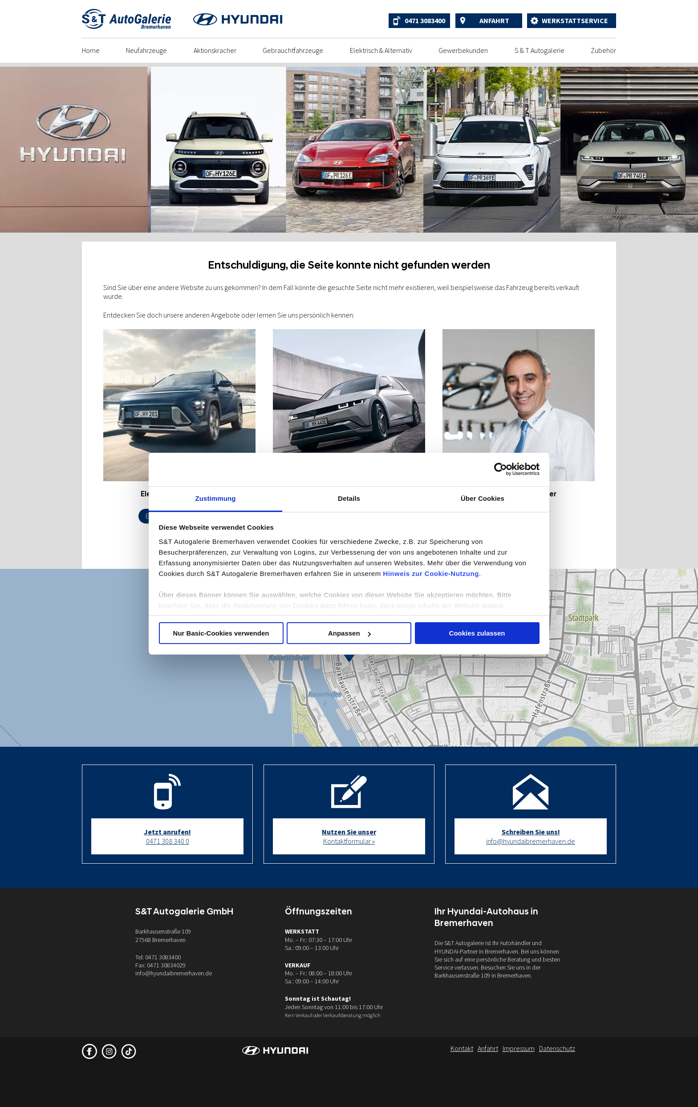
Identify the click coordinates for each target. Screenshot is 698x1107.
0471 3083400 (425, 20)
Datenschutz (557, 1048)
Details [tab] (349, 498)
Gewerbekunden (463, 50)
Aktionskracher (215, 50)
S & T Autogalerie (539, 50)
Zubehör (603, 50)
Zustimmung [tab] (215, 498)
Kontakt (461, 1048)
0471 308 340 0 (167, 836)
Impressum (519, 1048)
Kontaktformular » (349, 836)
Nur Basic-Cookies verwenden (221, 633)
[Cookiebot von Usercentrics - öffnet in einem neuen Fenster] (501, 469)
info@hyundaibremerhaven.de (530, 836)
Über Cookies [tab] (482, 498)
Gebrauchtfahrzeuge (293, 50)
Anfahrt (494, 20)
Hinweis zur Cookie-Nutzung (431, 573)
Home (91, 50)
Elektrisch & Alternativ (381, 50)
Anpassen (349, 633)
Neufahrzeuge (146, 50)
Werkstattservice (575, 20)
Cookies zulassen (477, 633)
